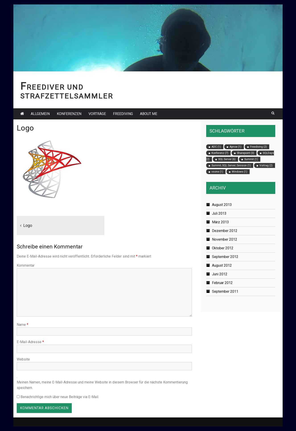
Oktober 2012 (222, 248)
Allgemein (40, 114)
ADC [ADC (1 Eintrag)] (216, 146)
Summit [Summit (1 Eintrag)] (251, 159)
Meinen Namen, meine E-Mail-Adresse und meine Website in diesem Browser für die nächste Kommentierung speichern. (102, 385)
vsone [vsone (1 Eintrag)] (217, 171)
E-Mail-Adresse (30, 342)
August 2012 (222, 265)
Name (22, 324)
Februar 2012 (222, 283)
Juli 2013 (219, 213)
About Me (148, 114)
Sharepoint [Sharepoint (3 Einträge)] (245, 153)
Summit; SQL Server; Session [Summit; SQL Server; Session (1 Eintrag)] (231, 165)
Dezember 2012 (224, 231)
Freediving (123, 114)
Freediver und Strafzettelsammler (66, 92)
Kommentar (26, 265)
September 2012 (225, 257)
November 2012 (224, 239)
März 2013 (220, 222)
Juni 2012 (219, 274)
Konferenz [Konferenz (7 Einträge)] (220, 153)
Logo (27, 225)
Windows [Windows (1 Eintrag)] (239, 171)
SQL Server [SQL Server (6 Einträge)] (227, 159)
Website (23, 359)
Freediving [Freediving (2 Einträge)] (258, 146)
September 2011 (225, 291)
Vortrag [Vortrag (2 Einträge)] (266, 165)
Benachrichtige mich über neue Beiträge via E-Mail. (60, 397)
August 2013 (222, 205)
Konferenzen (69, 114)
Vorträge (97, 114)
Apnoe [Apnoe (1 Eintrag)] (235, 146)
